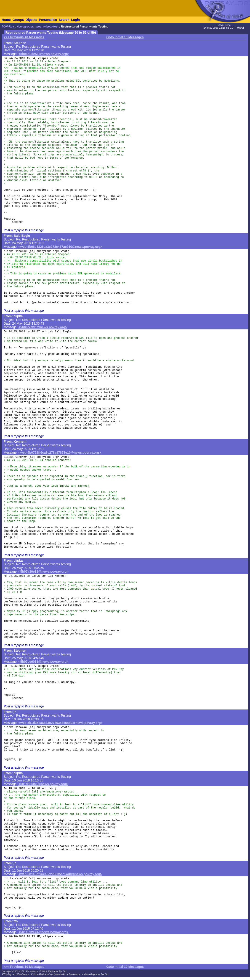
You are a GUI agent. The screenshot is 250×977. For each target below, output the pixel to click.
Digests (31, 20)
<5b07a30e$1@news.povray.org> (44, 571)
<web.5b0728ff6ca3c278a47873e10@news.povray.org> (60, 452)
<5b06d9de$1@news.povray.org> (44, 54)
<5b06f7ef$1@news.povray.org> (43, 327)
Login (75, 20)
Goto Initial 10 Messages (125, 37)
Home (6, 20)
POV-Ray (8, 26)
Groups (18, 20)
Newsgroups (25, 26)
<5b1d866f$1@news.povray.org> (43, 784)
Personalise (48, 20)
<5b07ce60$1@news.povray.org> (44, 661)
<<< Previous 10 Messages (24, 37)
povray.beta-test (47, 26)
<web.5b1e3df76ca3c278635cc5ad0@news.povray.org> (60, 874)
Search (64, 20)
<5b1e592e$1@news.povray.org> (44, 932)
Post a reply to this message (24, 230)
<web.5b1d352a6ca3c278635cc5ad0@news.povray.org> (61, 723)
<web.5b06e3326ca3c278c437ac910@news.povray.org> (60, 246)
